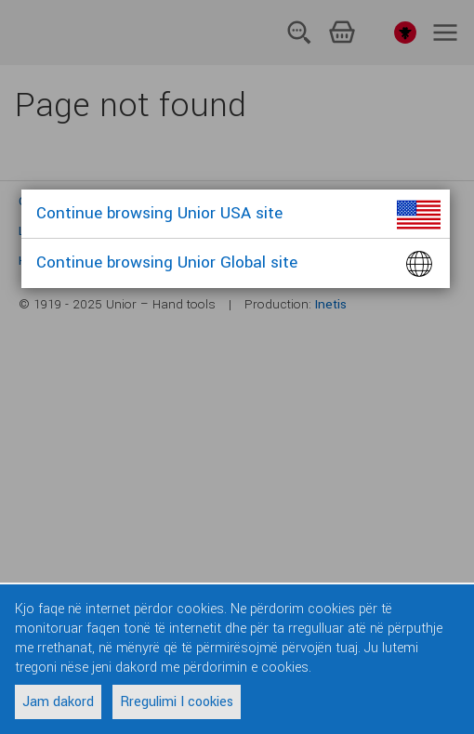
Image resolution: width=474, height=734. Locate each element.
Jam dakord (58, 702)
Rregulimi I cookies (176, 702)
